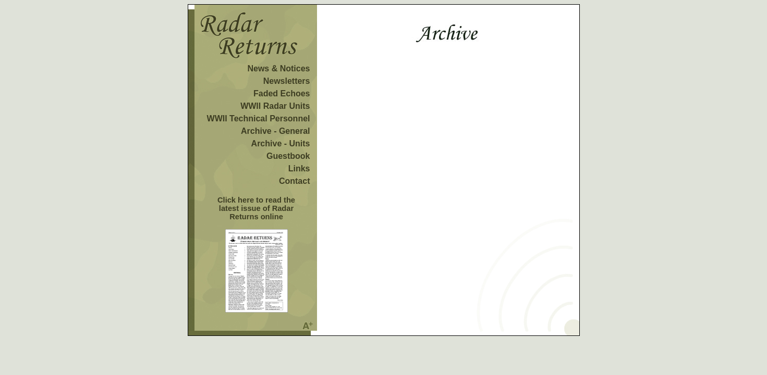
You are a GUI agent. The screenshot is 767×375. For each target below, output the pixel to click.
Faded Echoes (281, 93)
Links (299, 168)
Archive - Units (280, 143)
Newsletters (286, 81)
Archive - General (275, 131)
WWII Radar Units (275, 106)
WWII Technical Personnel (258, 118)
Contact (294, 181)
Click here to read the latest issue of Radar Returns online (256, 208)
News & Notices (278, 68)
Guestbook (288, 156)
